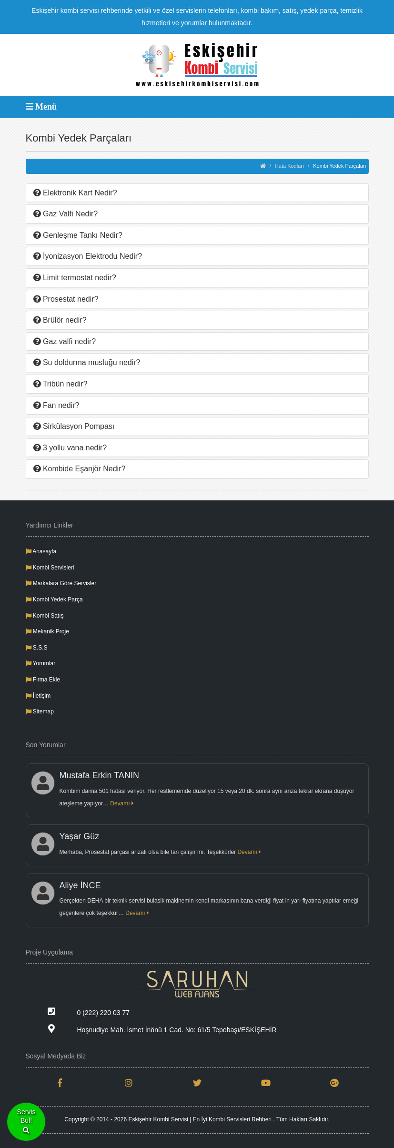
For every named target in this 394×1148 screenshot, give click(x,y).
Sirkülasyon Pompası (74, 426)
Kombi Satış (45, 615)
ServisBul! (26, 1122)
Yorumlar (41, 663)
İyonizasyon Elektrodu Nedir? (87, 256)
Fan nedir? (56, 405)
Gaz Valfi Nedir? (65, 214)
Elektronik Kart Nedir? (75, 193)
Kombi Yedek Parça (54, 599)
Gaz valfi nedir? (64, 341)
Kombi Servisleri (50, 567)
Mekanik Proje (47, 631)
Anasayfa (41, 551)
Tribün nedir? (60, 384)
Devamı (122, 803)
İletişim (38, 695)
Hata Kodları (289, 166)
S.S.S (37, 647)
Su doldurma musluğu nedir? (87, 362)
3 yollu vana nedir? (70, 448)
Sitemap (40, 711)
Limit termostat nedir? (74, 278)
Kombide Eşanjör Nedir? (79, 469)
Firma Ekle (43, 679)
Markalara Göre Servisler (61, 583)
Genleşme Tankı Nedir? (77, 235)
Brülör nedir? (60, 320)
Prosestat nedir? (66, 299)
